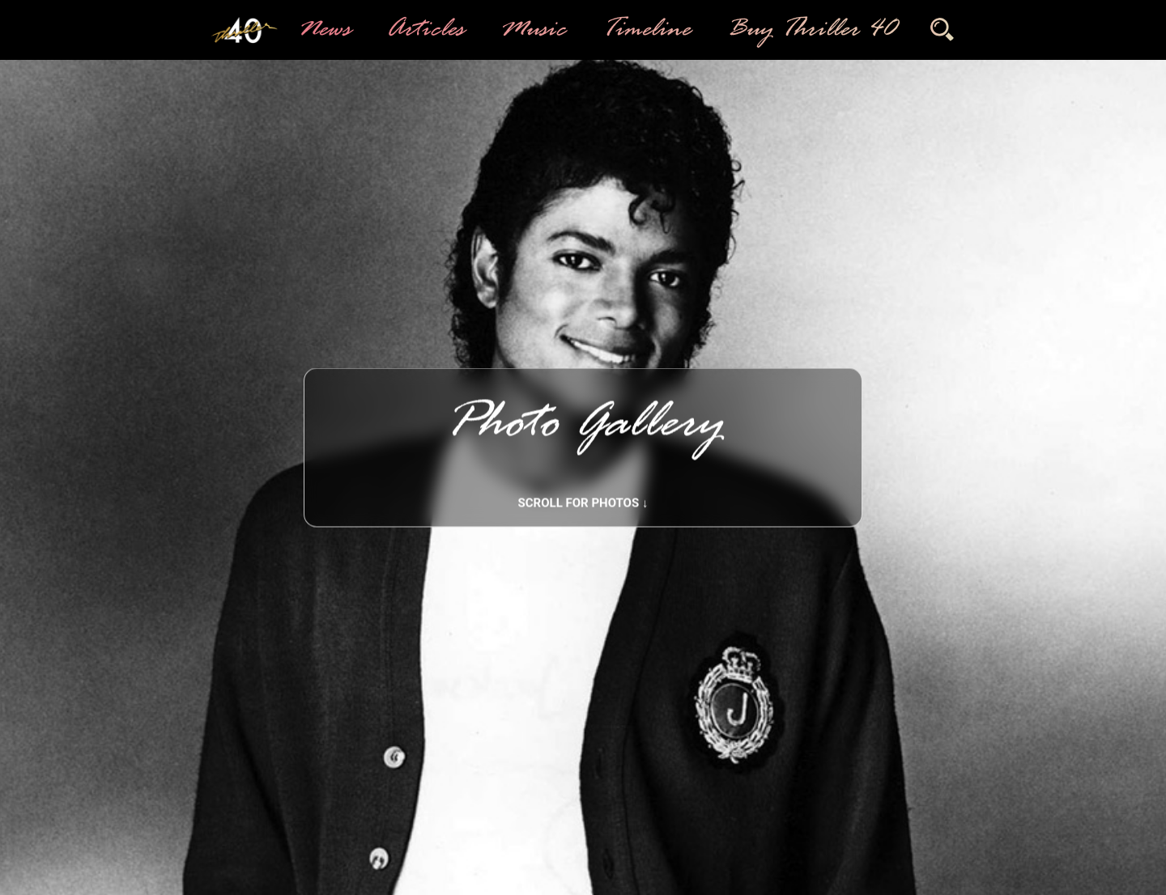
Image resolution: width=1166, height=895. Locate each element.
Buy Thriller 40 (810, 30)
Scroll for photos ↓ (583, 503)
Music (532, 30)
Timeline (645, 30)
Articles (424, 30)
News (323, 30)
